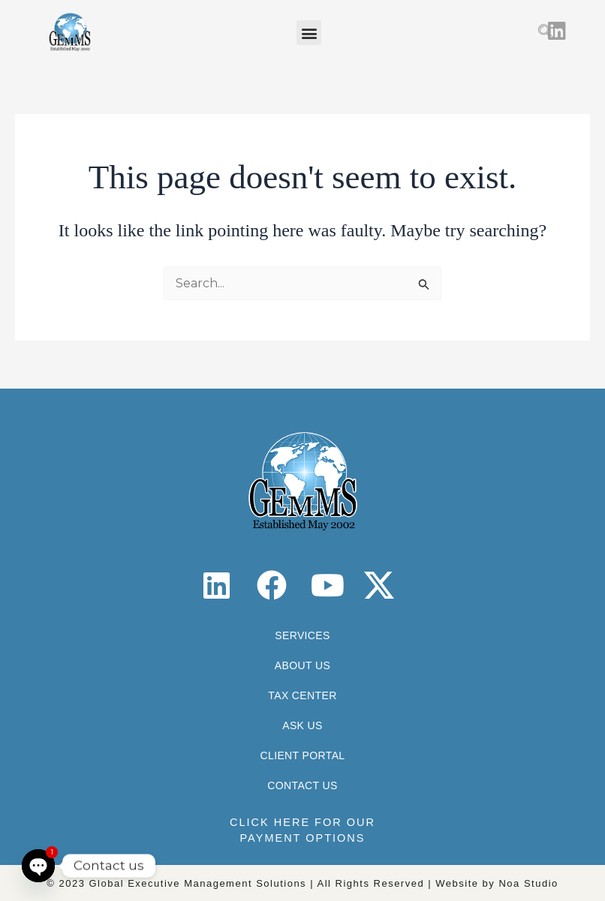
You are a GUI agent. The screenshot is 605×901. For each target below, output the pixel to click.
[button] (308, 32)
